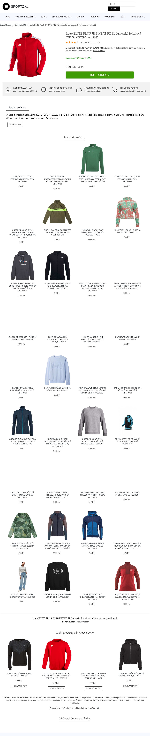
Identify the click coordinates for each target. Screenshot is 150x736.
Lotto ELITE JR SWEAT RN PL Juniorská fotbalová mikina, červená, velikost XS (56, 674)
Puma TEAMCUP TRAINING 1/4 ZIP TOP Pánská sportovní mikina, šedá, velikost (127, 284)
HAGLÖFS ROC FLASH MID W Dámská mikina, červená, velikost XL (127, 595)
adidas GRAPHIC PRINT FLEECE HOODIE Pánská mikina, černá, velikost (57, 493)
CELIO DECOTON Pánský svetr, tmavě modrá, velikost (22, 493)
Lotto (80, 54)
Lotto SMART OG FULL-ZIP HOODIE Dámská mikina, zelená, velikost (93, 674)
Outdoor (95, 17)
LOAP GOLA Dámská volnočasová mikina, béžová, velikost (57, 338)
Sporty (80, 17)
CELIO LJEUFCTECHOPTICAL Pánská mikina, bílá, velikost (127, 177)
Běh (122, 17)
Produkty (9, 25)
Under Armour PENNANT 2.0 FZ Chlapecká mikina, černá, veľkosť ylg (57, 284)
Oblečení (18, 25)
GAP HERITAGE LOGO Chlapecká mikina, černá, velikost (92, 595)
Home (7, 17)
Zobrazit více (15, 123)
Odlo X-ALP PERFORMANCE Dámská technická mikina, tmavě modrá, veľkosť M (57, 544)
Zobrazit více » (99, 54)
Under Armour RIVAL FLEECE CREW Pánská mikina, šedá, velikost (92, 440)
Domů (2, 25)
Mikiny (25, 25)
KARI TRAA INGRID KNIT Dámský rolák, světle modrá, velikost (92, 338)
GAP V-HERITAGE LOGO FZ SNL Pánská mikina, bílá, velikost (127, 389)
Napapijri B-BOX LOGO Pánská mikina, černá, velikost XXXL (92, 231)
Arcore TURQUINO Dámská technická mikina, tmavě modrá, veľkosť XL (22, 440)
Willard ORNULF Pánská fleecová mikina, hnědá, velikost (92, 493)
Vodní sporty (137, 17)
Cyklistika (109, 17)
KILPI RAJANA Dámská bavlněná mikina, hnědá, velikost (22, 389)
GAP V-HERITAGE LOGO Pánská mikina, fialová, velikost (22, 177)
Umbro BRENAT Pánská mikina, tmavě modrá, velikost (92, 544)
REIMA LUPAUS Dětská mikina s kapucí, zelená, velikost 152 (22, 544)
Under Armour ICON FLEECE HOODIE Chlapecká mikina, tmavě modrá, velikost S (127, 544)
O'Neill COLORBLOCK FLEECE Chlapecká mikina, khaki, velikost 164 (57, 231)
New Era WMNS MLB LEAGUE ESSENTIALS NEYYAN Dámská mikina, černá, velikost (92, 389)
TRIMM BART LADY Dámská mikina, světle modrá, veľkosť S (127, 440)
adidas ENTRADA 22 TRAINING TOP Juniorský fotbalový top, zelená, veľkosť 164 (92, 177)
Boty (43, 17)
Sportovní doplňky (61, 17)
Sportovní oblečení (25, 17)
